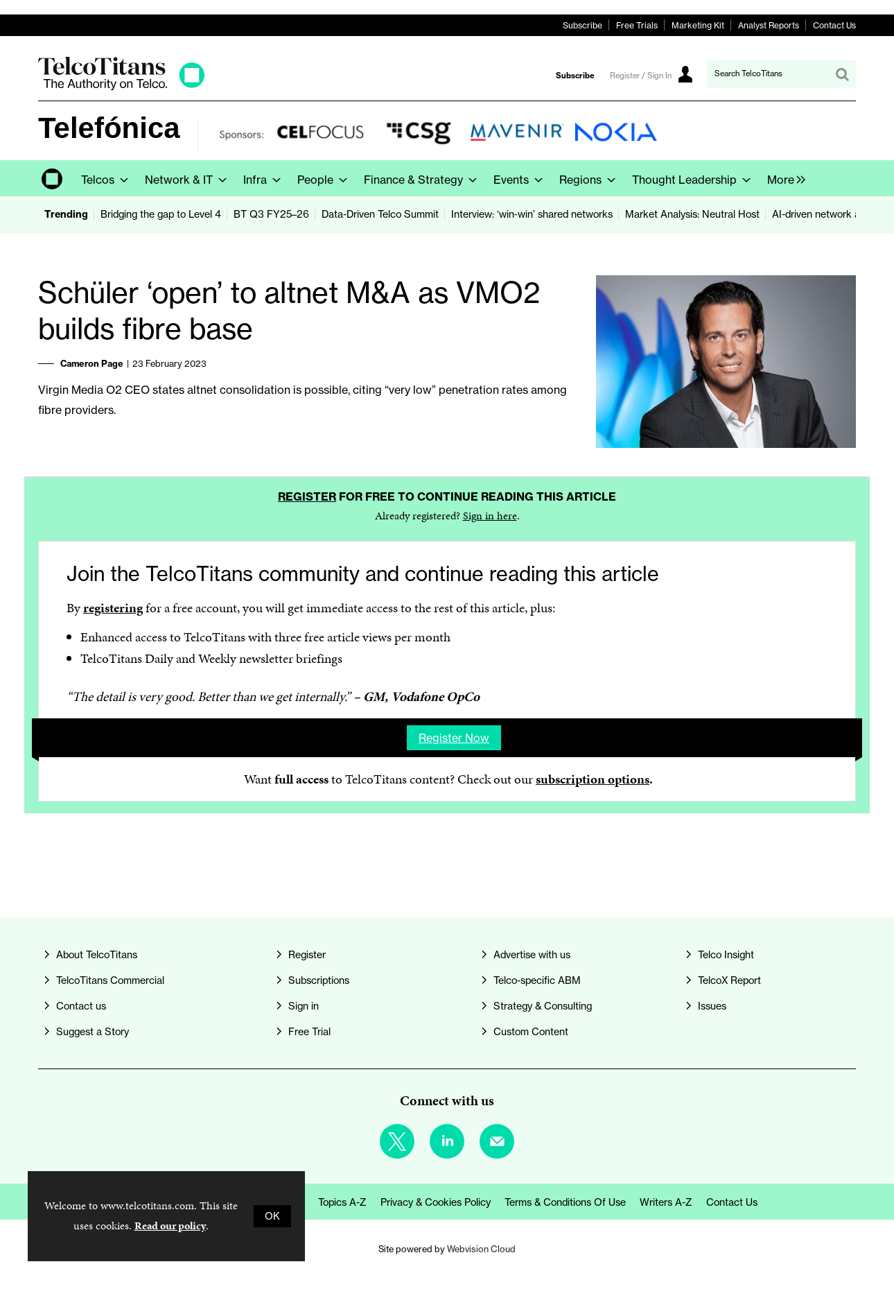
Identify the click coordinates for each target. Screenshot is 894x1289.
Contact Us (834, 25)
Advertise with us (531, 955)
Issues (712, 1006)
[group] (783, 178)
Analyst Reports (768, 25)
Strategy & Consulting (542, 1006)
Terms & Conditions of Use (565, 1202)
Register (307, 496)
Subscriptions (318, 980)
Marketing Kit (698, 25)
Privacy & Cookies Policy (435, 1202)
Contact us (81, 1006)
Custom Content (530, 1032)
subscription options (592, 779)
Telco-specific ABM (537, 980)
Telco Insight (726, 955)
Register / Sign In (641, 75)
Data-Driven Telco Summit (380, 214)
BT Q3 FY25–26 (271, 214)
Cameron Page (91, 363)
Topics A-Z (342, 1202)
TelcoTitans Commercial (110, 980)
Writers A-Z (666, 1202)
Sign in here (490, 516)
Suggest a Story (92, 1032)
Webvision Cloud (481, 1248)
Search (842, 74)
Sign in (303, 1006)
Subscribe (582, 25)
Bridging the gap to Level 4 (160, 214)
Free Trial (309, 1032)
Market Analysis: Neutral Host (692, 214)
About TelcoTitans (96, 955)
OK (272, 1216)
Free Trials (637, 25)
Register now (454, 738)
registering (113, 607)
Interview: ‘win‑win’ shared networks (532, 214)
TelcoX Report (729, 980)
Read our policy (170, 1226)
